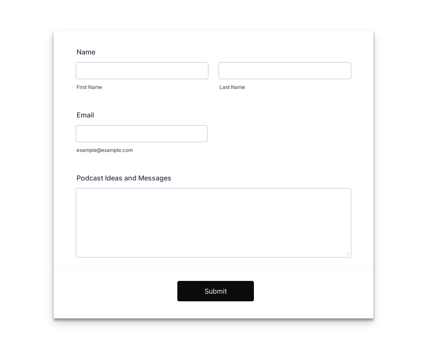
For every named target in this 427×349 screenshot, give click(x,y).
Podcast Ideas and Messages (124, 178)
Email (85, 115)
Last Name (232, 87)
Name (86, 52)
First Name (89, 87)
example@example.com (105, 150)
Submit (216, 291)
